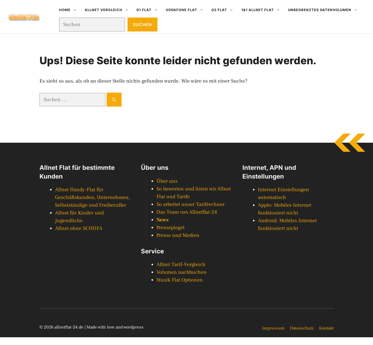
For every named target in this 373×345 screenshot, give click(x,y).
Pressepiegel (170, 227)
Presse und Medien (177, 235)
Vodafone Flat (186, 10)
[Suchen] (114, 100)
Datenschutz (302, 328)
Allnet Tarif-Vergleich (180, 264)
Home (70, 10)
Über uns (167, 181)
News (162, 219)
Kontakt (326, 328)
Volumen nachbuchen (181, 272)
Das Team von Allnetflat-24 (186, 212)
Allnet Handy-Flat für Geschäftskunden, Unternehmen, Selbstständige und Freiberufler (92, 197)
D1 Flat (149, 10)
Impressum (273, 328)
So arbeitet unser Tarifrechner (190, 204)
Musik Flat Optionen (179, 280)
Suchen (142, 24)
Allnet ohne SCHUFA (78, 228)
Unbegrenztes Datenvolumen (324, 10)
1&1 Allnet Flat (262, 10)
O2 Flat (224, 10)
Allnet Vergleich (108, 10)
